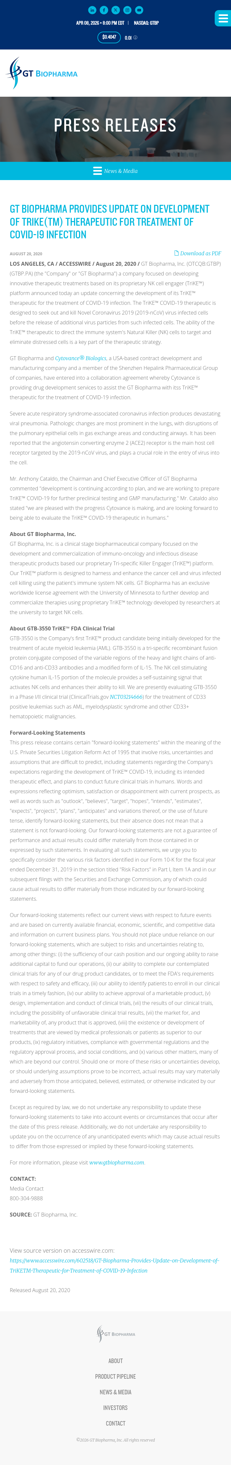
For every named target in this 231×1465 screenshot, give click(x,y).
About (115, 1361)
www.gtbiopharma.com (116, 1162)
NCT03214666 (126, 697)
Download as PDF (197, 253)
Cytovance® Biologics (80, 358)
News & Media (115, 170)
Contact (115, 1423)
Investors (115, 1408)
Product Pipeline (115, 1376)
